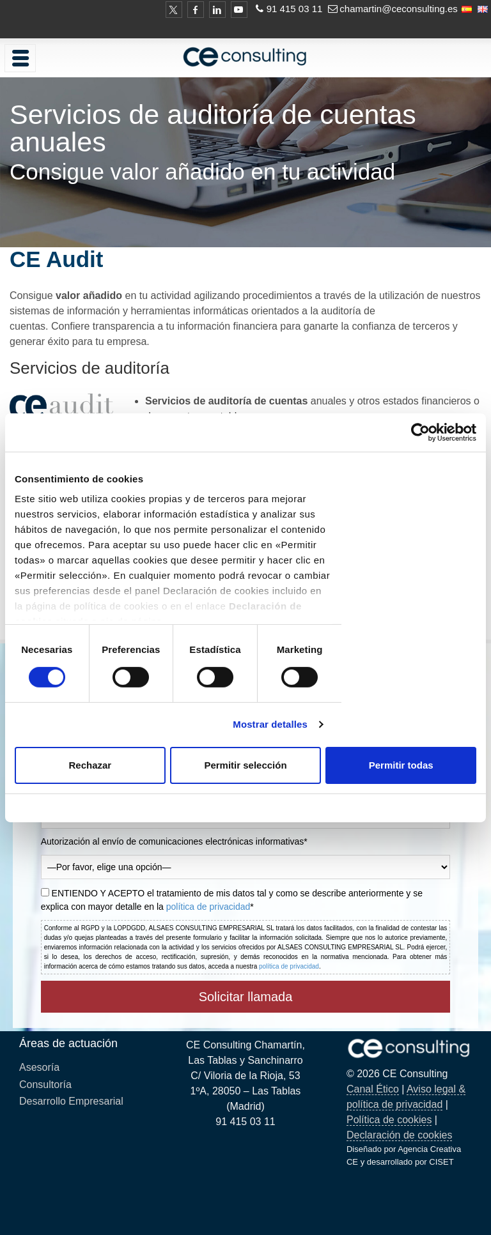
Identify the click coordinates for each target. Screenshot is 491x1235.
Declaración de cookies (399, 1135)
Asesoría (39, 1067)
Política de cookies (389, 1119)
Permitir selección (245, 765)
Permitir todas (401, 765)
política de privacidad (208, 906)
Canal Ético (373, 1089)
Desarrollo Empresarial (71, 1101)
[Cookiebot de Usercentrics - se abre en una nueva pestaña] (420, 431)
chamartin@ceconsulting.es (398, 8)
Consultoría (45, 1084)
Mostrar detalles (270, 724)
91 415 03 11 (295, 8)
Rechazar (89, 765)
